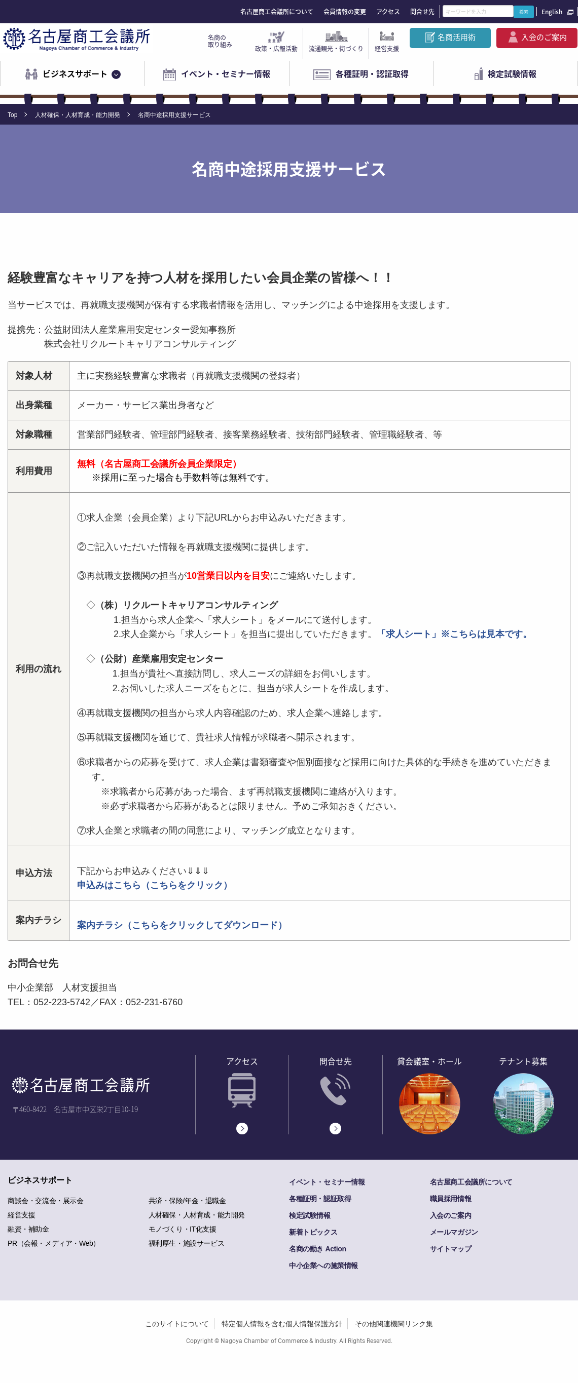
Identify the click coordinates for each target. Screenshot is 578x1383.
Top (12, 115)
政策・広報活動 (276, 48)
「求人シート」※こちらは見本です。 (454, 634)
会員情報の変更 (344, 11)
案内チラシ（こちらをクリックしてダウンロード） (182, 925)
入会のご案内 (544, 37)
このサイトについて (177, 1324)
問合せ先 (422, 11)
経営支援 (387, 48)
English (551, 11)
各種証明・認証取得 (372, 73)
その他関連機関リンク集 (394, 1324)
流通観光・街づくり (336, 48)
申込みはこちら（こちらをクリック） (154, 885)
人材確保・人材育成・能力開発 (77, 115)
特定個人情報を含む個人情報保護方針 (282, 1324)
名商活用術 (457, 37)
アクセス (388, 11)
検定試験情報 (512, 73)
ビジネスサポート (75, 73)
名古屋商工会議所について (276, 11)
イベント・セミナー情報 (225, 73)
